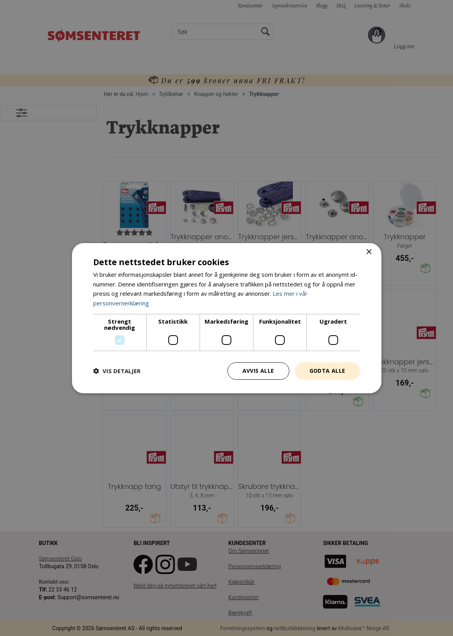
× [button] (369, 252)
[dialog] (226, 318)
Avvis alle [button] (258, 370)
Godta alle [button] (327, 370)
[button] (116, 370)
